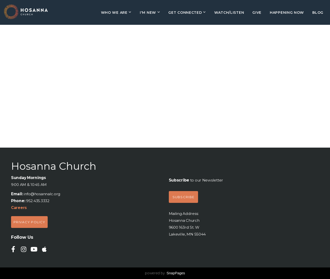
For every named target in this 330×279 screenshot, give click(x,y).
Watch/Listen (229, 12)
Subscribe (183, 197)
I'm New (150, 12)
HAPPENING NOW (287, 12)
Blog (317, 12)
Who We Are (116, 12)
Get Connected (187, 12)
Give (256, 12)
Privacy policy (29, 222)
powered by (165, 273)
